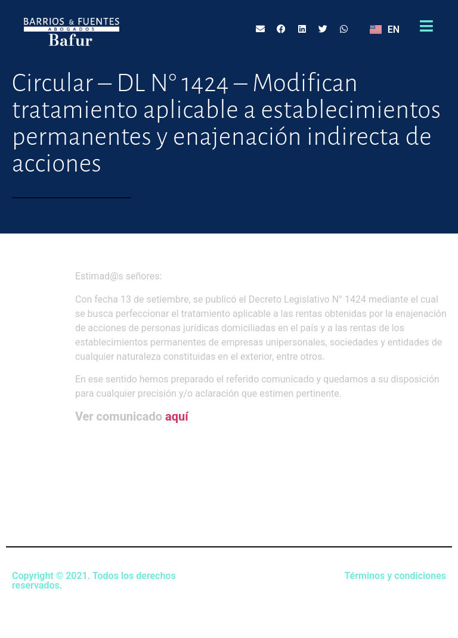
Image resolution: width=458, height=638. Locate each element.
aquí (176, 416)
